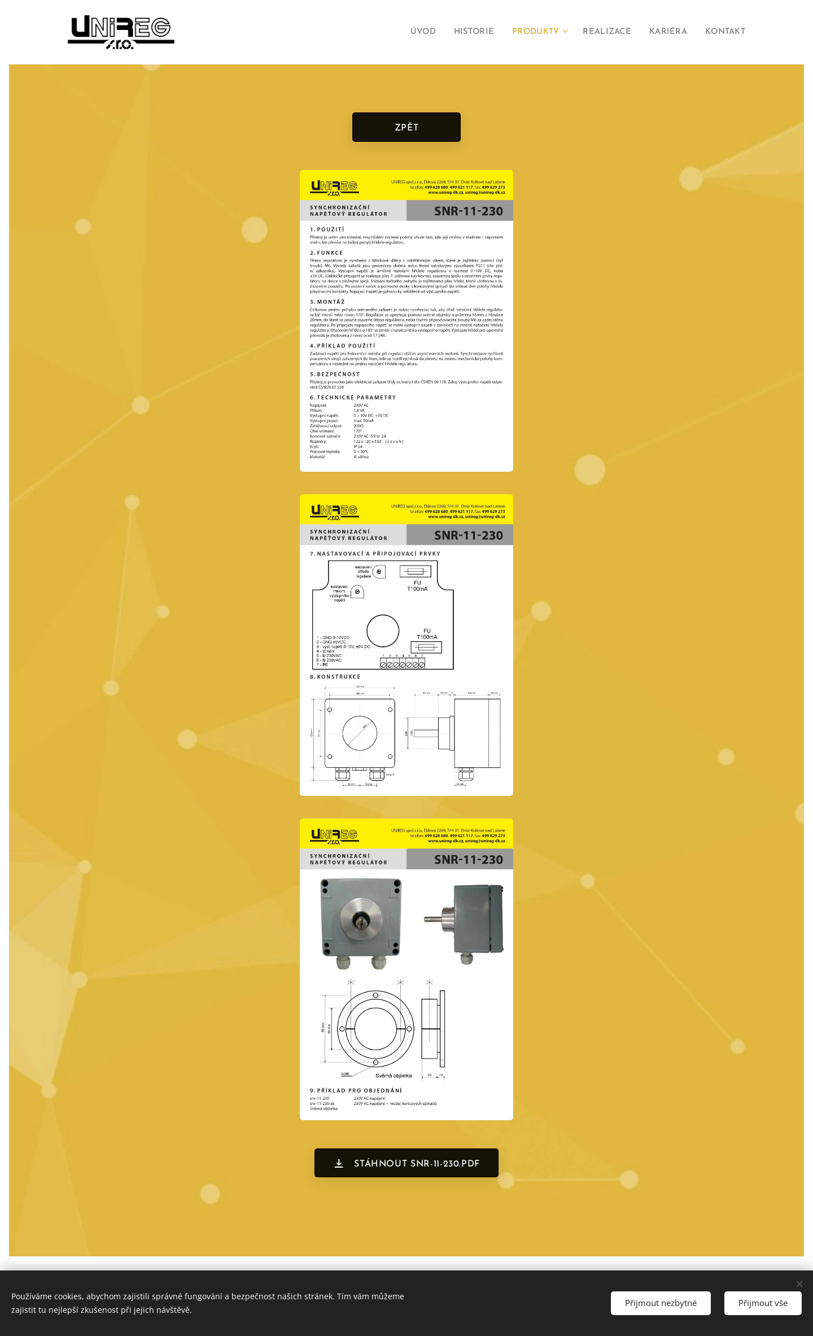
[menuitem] (406, 32)
